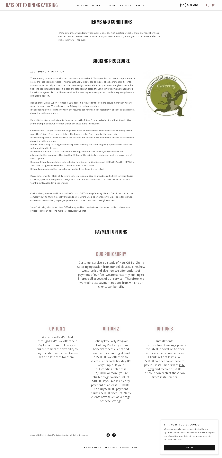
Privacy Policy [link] (92, 447)
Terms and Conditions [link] (117, 447)
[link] (37, 6)
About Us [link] (125, 5)
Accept (189, 448)
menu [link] (135, 447)
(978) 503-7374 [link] (189, 5)
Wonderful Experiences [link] (91, 5)
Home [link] (112, 5)
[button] (140, 5)
